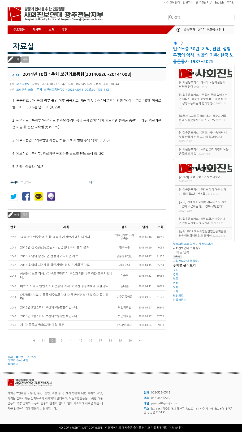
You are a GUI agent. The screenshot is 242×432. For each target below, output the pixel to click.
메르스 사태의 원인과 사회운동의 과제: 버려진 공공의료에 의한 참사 (64, 286)
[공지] (182, 202)
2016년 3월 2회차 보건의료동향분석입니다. (49, 307)
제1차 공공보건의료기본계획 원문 (42, 324)
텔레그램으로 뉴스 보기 (22, 357)
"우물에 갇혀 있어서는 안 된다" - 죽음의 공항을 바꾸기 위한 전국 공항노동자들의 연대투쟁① (203, 99)
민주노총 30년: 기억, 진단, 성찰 (202, 49)
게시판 (36, 29)
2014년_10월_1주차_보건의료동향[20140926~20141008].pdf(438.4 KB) (63, 89)
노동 (175, 278)
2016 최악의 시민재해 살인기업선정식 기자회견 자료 (55, 264)
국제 (175, 291)
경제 (175, 274)
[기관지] (184, 177)
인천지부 (188, 2)
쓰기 (16, 59)
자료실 (23, 46)
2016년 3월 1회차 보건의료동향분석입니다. (49, 316)
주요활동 (19, 29)
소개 (51, 29)
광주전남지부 (204, 2)
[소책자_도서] (187, 116)
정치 (175, 270)
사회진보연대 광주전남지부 (55, 14)
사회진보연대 (172, 2)
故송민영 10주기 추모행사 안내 (204, 29)
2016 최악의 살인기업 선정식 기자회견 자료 (49, 256)
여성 (175, 283)
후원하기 (13, 364)
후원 (65, 29)
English (219, 2)
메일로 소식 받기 (18, 360)
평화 (175, 287)
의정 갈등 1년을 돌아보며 (205, 177)
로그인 (230, 2)
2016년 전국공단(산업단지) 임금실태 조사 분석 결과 (54, 247)
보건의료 (178, 295)
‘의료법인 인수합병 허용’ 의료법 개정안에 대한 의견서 (55, 237)
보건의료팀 (23, 84)
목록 (25, 59)
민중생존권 (179, 300)
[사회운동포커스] (189, 82)
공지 (178, 30)
